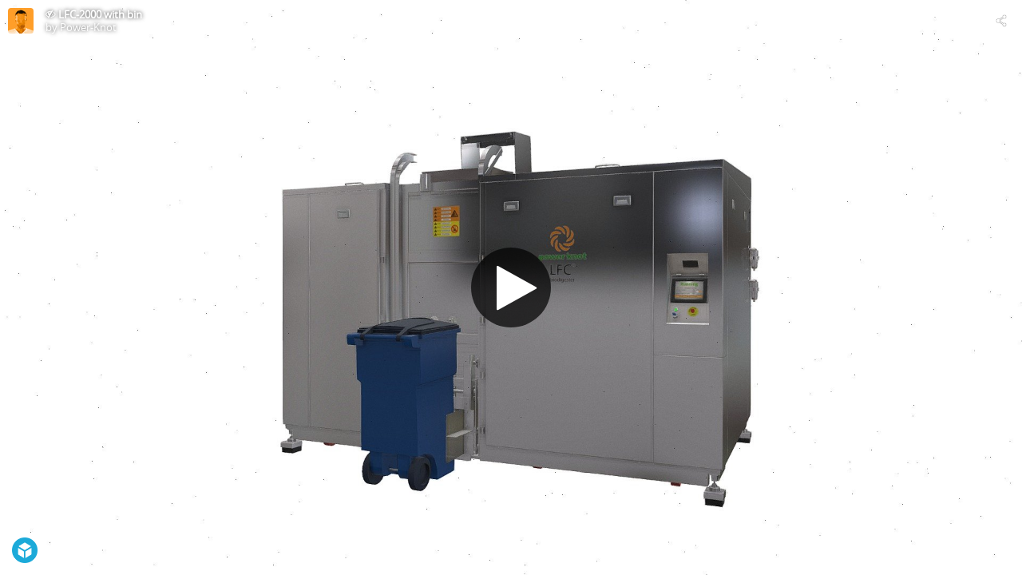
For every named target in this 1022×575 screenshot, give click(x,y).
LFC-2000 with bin (100, 14)
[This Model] (21, 21)
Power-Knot (88, 27)
